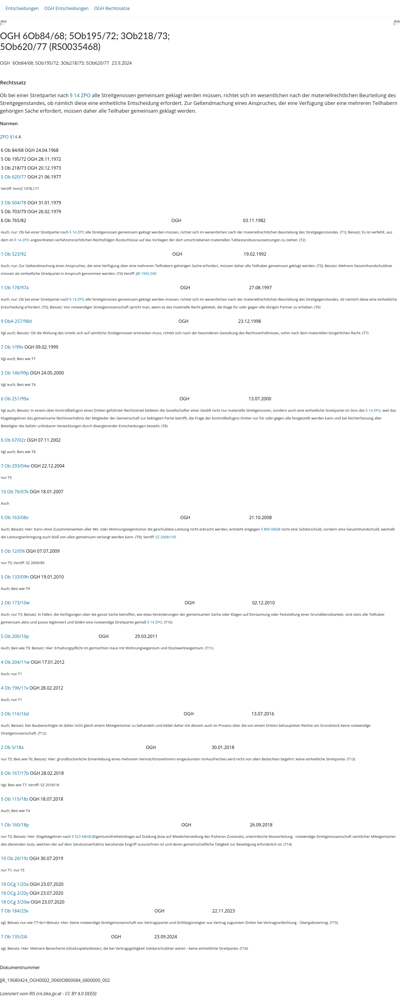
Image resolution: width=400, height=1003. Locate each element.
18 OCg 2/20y (14, 893)
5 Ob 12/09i (13, 551)
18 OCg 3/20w (15, 902)
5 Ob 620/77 (13, 177)
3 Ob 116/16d (15, 714)
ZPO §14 (8, 137)
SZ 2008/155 (166, 536)
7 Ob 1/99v (12, 347)
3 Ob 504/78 (13, 203)
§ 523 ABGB (81, 836)
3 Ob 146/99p (15, 373)
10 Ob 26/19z (14, 858)
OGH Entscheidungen (66, 8)
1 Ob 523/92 (13, 254)
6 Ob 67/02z (13, 440)
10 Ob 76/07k (15, 492)
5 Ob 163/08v (14, 517)
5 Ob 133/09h (15, 577)
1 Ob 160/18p (15, 825)
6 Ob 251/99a (15, 399)
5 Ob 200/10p (15, 636)
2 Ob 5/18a (12, 747)
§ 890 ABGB (270, 529)
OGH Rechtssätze (112, 8)
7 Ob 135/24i (14, 937)
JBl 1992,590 (146, 273)
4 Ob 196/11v (14, 688)
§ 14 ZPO (80, 95)
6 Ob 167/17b (15, 773)
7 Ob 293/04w (15, 466)
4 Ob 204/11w (15, 662)
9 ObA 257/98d (16, 321)
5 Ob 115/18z (14, 799)
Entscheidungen (22, 8)
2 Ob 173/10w (15, 603)
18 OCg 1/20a (15, 884)
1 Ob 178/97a (15, 288)
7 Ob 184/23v (14, 911)
